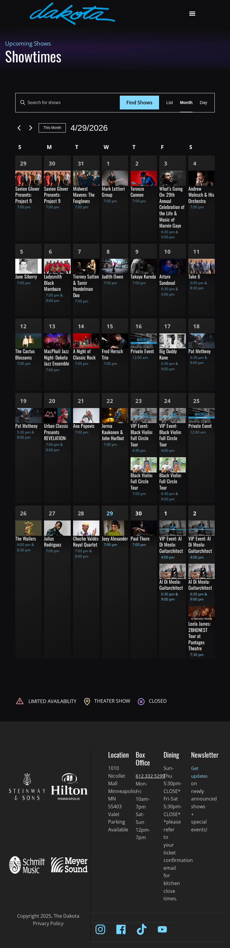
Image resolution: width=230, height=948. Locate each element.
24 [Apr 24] (167, 400)
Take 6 (194, 276)
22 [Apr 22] (110, 400)
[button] (192, 14)
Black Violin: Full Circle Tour (142, 481)
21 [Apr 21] (81, 400)
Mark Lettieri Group (113, 191)
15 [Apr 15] (110, 326)
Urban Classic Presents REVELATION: (56, 432)
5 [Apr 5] (21, 251)
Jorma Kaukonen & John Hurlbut (113, 432)
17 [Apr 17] (167, 326)
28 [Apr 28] (81, 513)
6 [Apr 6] (50, 251)
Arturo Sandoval (167, 279)
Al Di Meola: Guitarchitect (171, 585)
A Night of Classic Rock (84, 354)
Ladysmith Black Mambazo (53, 282)
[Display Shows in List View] (169, 102)
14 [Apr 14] (81, 326)
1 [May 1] (165, 513)
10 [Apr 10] (167, 251)
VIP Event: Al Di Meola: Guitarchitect (171, 544)
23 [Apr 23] (138, 400)
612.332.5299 (150, 776)
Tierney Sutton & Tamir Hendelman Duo (86, 286)
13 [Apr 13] (52, 326)
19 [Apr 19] (23, 400)
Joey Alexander (115, 538)
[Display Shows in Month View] (186, 102)
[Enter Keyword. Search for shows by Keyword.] (68, 102)
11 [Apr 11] (196, 251)
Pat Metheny (199, 351)
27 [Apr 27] (52, 513)
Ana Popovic (84, 425)
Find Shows (139, 102)
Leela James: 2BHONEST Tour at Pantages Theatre (199, 636)
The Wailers (25, 538)
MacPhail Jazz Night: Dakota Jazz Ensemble (56, 357)
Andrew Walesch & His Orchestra (201, 194)
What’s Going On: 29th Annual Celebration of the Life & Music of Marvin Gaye (171, 207)
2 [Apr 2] (137, 163)
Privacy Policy (48, 923)
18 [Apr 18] (196, 326)
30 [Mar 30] (52, 163)
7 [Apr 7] (79, 251)
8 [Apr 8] (108, 251)
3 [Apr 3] (165, 163)
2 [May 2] (194, 513)
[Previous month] (18, 128)
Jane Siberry (26, 276)
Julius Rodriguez (52, 541)
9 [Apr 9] (137, 251)
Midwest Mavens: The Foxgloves (84, 194)
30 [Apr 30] (138, 513)
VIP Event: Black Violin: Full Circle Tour (142, 435)
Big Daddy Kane (168, 354)
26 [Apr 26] (23, 513)
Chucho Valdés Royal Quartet (86, 541)
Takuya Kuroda (143, 276)
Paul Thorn (140, 538)
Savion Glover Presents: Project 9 (27, 194)
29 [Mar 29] (23, 163)
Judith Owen (112, 276)
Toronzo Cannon (137, 191)
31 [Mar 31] (81, 163)
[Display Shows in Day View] (203, 102)
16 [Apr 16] (138, 326)
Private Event (142, 351)
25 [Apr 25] (196, 400)
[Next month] (30, 128)
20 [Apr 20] (52, 400)
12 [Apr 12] (23, 326)
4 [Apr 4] (194, 163)
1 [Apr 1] (108, 163)
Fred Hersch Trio (112, 354)
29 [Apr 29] (110, 513)
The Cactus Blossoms (25, 354)
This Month (52, 128)
